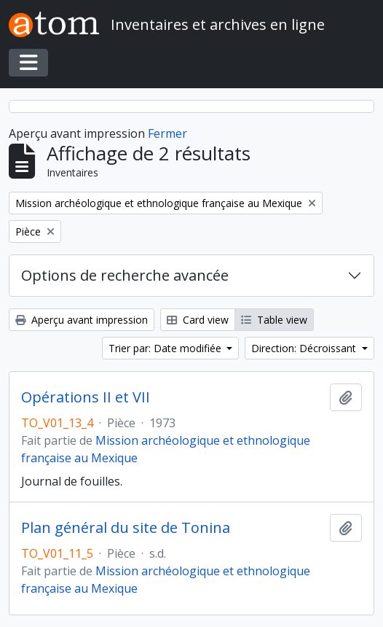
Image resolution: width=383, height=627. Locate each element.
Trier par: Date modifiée (166, 348)
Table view (274, 320)
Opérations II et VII (85, 397)
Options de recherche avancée (125, 275)
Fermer (167, 133)
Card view (198, 320)
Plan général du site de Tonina (125, 528)
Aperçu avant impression (81, 320)
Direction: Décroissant (305, 348)
